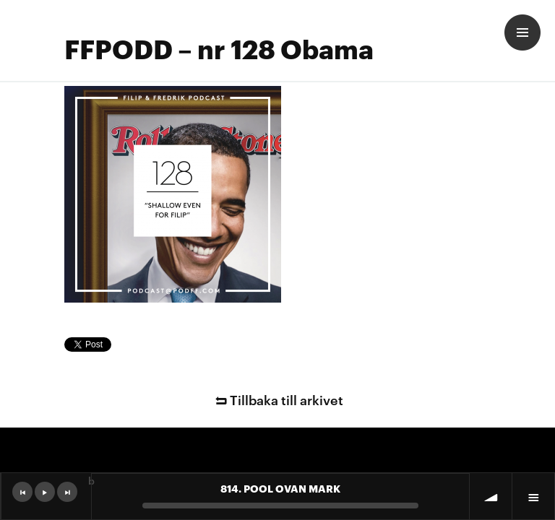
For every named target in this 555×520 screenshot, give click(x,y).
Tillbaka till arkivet (277, 399)
